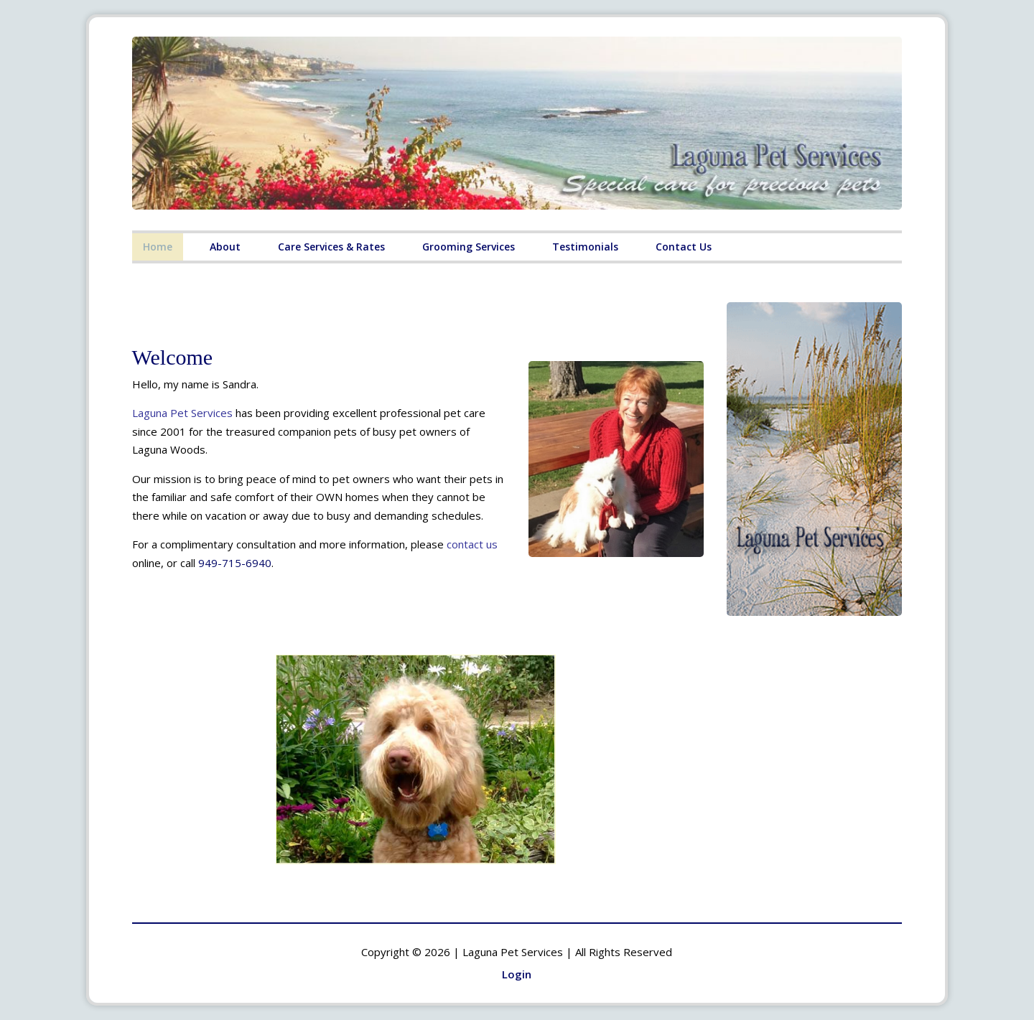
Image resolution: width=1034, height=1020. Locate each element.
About (225, 246)
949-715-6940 (234, 563)
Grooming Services (468, 246)
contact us (472, 544)
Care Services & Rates (331, 246)
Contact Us (684, 246)
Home (157, 246)
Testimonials (585, 246)
